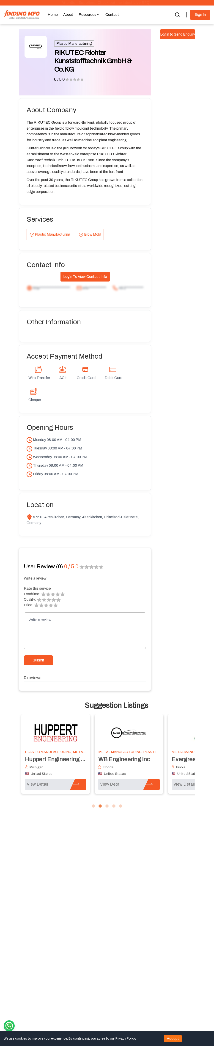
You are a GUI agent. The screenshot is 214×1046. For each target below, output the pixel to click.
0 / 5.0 (59, 79)
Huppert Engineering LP (56, 759)
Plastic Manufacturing (74, 43)
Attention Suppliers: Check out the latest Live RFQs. (106, 3)
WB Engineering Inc (124, 759)
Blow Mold (90, 234)
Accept (173, 1038)
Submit (38, 660)
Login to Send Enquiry (177, 34)
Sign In (200, 15)
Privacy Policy (125, 1038)
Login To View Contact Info (85, 277)
